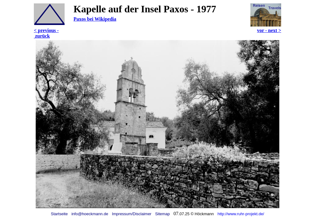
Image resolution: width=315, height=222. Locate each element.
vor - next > (269, 30)
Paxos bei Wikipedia (95, 19)
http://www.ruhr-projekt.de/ (240, 214)
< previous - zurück (46, 33)
